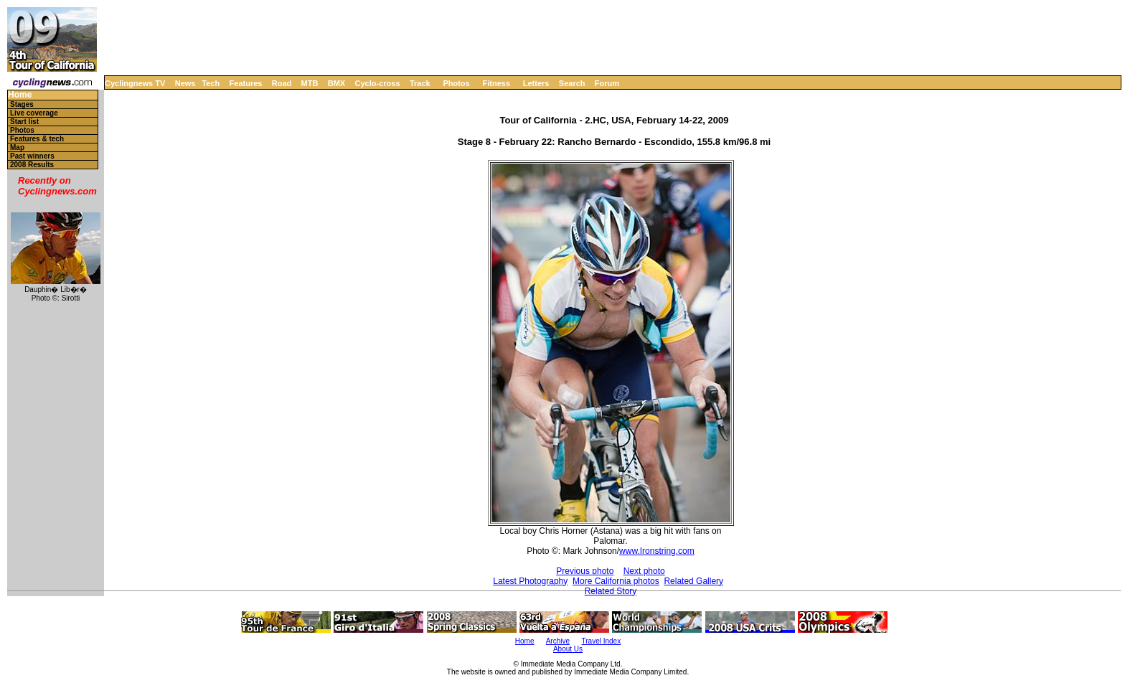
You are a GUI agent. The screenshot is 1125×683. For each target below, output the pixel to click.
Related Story (611, 591)
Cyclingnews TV (135, 83)
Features (246, 83)
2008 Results (32, 165)
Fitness (496, 83)
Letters (536, 83)
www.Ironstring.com (657, 551)
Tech (211, 83)
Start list (24, 122)
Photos (456, 83)
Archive (558, 641)
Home (20, 95)
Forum (607, 83)
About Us (568, 649)
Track (420, 83)
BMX (336, 83)
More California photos (616, 581)
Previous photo (584, 571)
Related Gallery (693, 581)
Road (282, 83)
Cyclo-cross (377, 83)
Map (17, 147)
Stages (22, 104)
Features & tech (37, 139)
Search (572, 83)
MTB (310, 83)
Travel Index (601, 641)
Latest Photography (530, 581)
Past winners (32, 156)
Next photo (644, 571)
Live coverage (34, 113)
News (185, 83)
